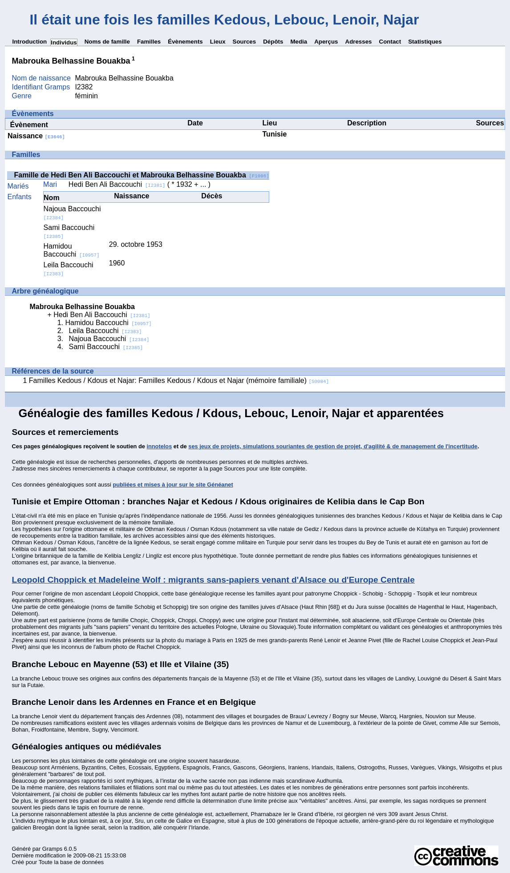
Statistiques (425, 41)
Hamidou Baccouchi (72, 250)
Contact (390, 41)
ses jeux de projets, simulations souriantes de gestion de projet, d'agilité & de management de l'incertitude (333, 446)
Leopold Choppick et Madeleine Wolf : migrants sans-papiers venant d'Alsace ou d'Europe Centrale (213, 579)
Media (298, 41)
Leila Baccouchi (105, 330)
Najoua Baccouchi (109, 338)
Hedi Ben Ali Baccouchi (117, 184)
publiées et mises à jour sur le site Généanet (173, 484)
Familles (149, 41)
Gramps (52, 848)
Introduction (29, 41)
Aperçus (326, 41)
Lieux (218, 41)
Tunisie (275, 134)
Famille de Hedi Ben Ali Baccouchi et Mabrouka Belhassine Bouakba (141, 175)
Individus (64, 42)
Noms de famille (107, 41)
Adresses (358, 41)
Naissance (36, 136)
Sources (244, 41)
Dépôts (273, 41)
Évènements (185, 41)
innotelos (159, 446)
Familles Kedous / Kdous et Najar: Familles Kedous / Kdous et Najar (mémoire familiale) (179, 380)
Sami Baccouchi (106, 346)
